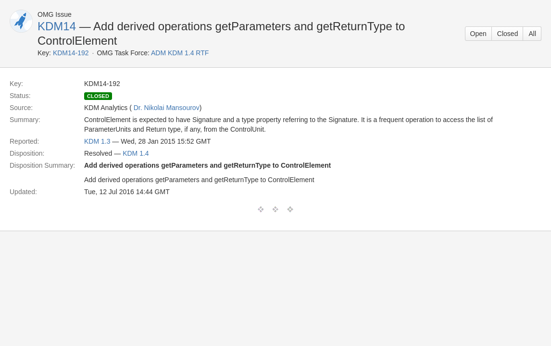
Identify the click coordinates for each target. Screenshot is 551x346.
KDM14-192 (71, 53)
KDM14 (57, 26)
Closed (507, 33)
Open (478, 33)
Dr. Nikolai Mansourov (167, 107)
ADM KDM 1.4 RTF (180, 53)
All (532, 33)
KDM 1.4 (136, 153)
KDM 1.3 (97, 141)
